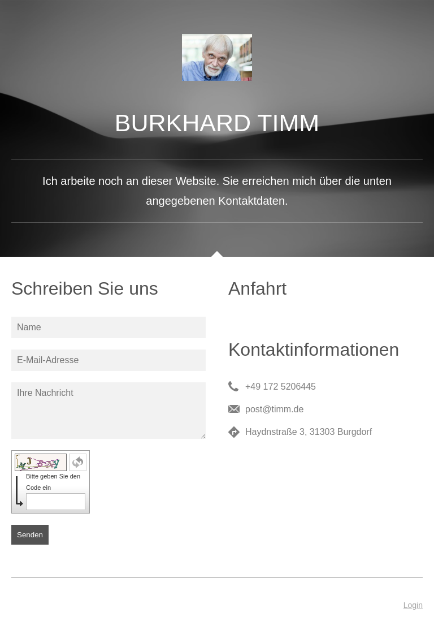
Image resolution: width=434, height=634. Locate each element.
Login (413, 605)
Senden (30, 535)
